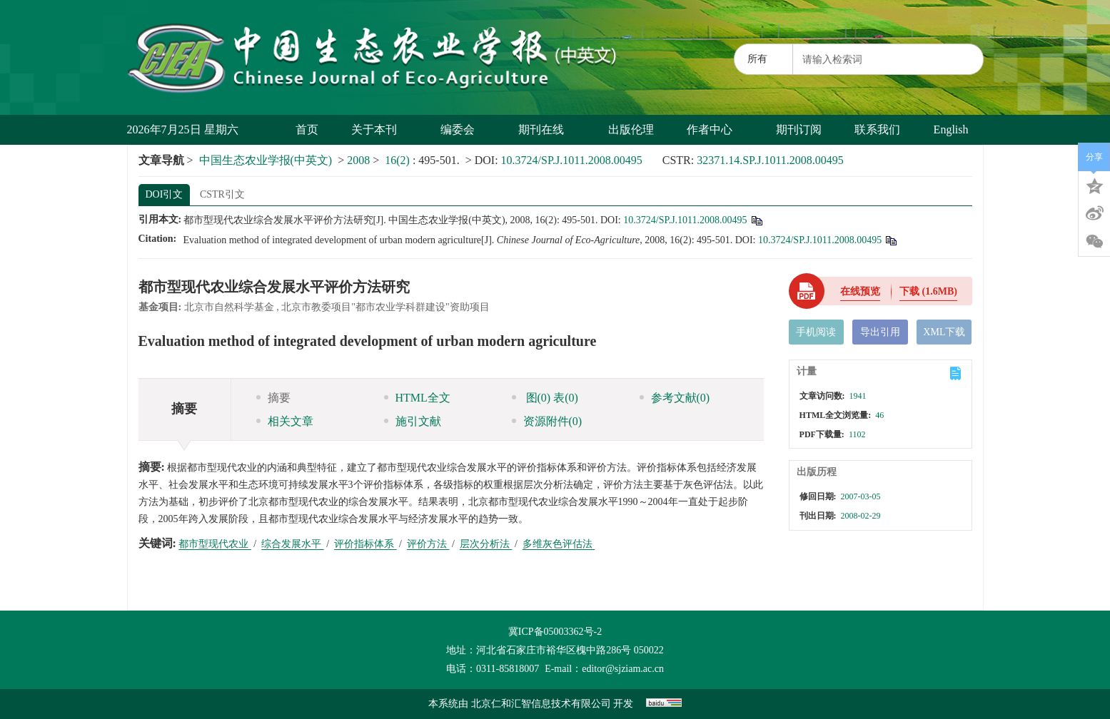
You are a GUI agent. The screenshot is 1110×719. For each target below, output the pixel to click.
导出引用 (880, 332)
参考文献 (675, 398)
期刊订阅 (799, 129)
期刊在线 (546, 129)
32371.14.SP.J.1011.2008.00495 (770, 160)
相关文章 (284, 421)
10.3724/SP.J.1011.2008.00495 (571, 160)
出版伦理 (631, 129)
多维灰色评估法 (559, 544)
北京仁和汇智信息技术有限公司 (541, 703)
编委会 (462, 129)
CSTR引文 (222, 194)
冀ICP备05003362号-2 (555, 631)
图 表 (545, 398)
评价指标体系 (365, 544)
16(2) (399, 160)
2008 (358, 160)
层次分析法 (486, 544)
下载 (928, 291)
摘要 (273, 398)
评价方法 (428, 544)
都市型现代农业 (214, 544)
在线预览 (860, 291)
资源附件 (547, 421)
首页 (307, 129)
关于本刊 (379, 129)
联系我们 (877, 129)
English (951, 129)
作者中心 (715, 129)
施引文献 (412, 421)
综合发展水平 (292, 544)
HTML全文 (417, 398)
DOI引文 (164, 194)
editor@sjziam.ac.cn (623, 668)
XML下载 (944, 332)
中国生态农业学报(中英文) (266, 160)
